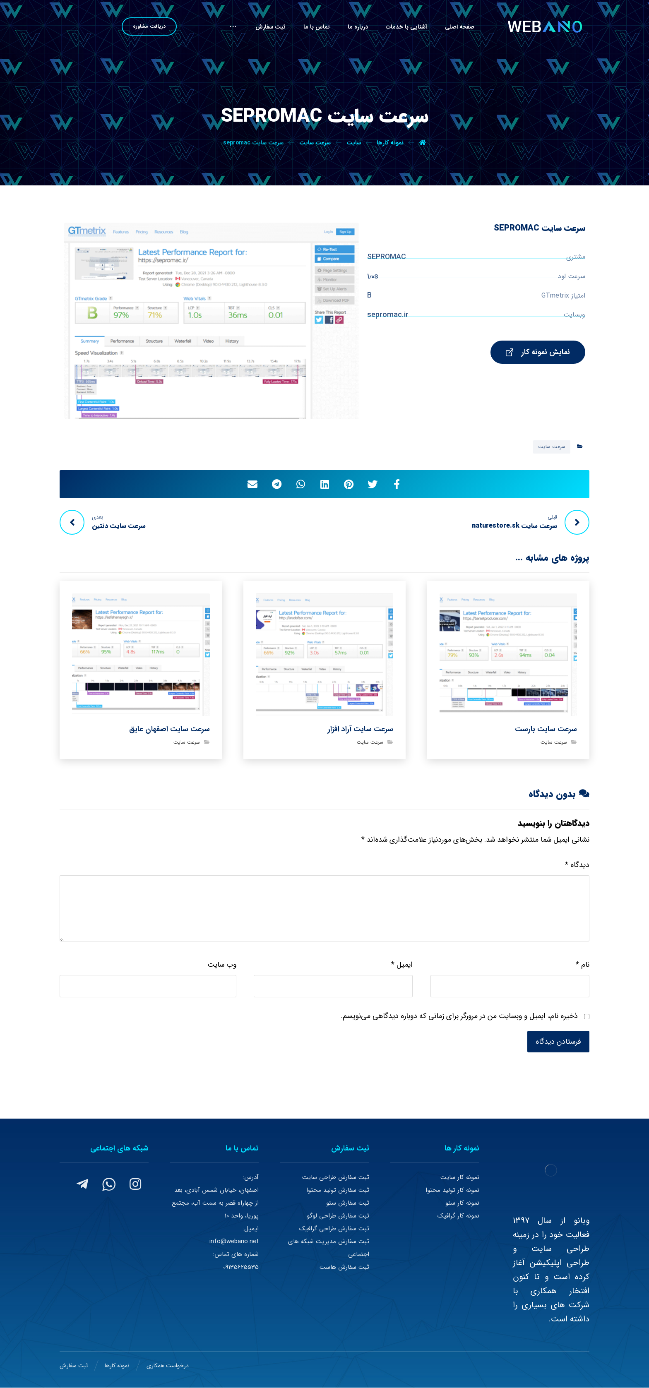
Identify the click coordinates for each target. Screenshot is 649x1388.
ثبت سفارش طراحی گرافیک (334, 1229)
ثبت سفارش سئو (347, 1203)
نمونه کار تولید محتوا (452, 1190)
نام (582, 964)
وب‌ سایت (221, 964)
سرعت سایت (551, 447)
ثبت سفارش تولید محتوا (337, 1190)
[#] (135, 1184)
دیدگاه (577, 865)
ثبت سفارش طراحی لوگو (338, 1216)
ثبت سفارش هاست (344, 1267)
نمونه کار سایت (459, 1177)
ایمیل (402, 964)
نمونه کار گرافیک (458, 1216)
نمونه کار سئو (462, 1203)
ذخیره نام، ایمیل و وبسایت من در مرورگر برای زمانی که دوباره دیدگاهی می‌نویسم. (459, 1016)
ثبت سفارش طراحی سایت (335, 1177)
